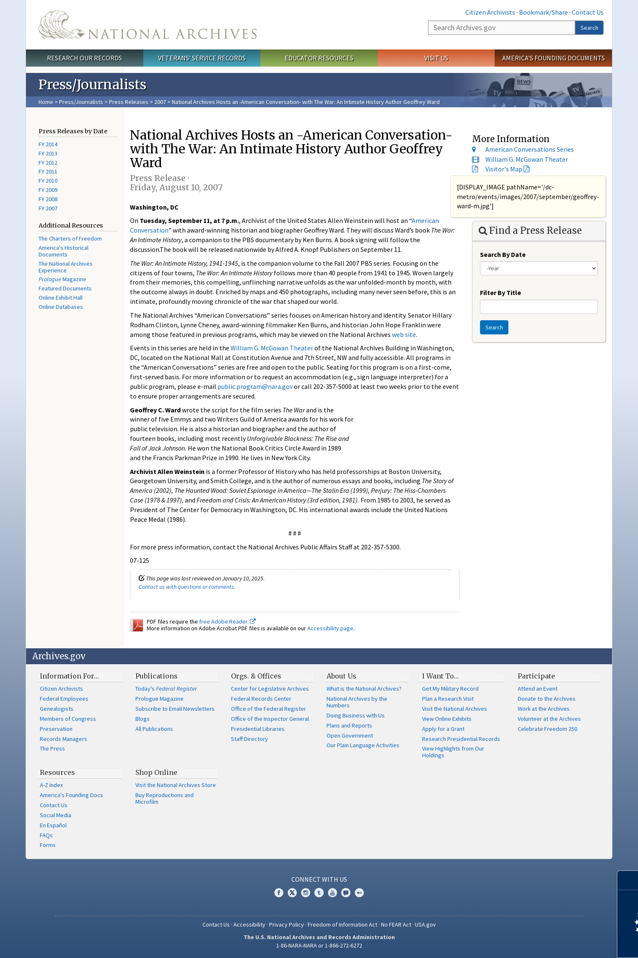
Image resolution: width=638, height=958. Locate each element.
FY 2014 (48, 144)
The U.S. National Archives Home (148, 24)
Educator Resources (319, 58)
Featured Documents (65, 288)
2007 (160, 102)
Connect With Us (319, 879)
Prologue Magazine (159, 698)
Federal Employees (64, 698)
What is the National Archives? (364, 688)
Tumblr (319, 893)
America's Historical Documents (63, 251)
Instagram (306, 893)
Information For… (69, 676)
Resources (57, 772)
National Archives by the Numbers (357, 702)
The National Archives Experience (66, 267)
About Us (341, 676)
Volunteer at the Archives (549, 718)
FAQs (46, 835)
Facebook (279, 893)
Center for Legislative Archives (270, 688)
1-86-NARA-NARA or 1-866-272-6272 (319, 945)
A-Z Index (51, 785)
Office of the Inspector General (270, 718)
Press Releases (128, 102)
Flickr (359, 893)
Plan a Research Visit (448, 698)
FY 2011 (48, 171)
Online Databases (61, 307)
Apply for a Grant (443, 729)
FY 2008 (48, 199)
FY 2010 (48, 180)
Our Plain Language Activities (363, 745)
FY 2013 (48, 153)
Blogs (142, 718)
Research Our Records (84, 58)
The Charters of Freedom (70, 238)
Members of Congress (68, 718)
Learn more (563, 943)
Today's (166, 688)
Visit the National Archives (454, 708)
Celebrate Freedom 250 (547, 729)
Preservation (56, 729)
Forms (48, 845)
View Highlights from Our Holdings (453, 752)
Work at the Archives (544, 708)
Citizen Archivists (490, 12)
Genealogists (56, 708)
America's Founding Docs (71, 795)
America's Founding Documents (553, 58)
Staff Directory (249, 739)
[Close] (628, 880)
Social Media (55, 815)
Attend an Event (538, 688)
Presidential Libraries (258, 729)
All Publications (154, 729)
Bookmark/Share (543, 12)
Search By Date (503, 254)
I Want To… (440, 676)
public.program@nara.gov (255, 386)
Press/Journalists (81, 102)
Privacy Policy (286, 924)
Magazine (62, 279)
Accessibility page (330, 628)
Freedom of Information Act (342, 924)
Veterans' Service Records (202, 58)
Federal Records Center (261, 698)
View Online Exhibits (447, 718)
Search (589, 27)
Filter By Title (500, 292)
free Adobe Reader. (227, 621)
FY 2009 (48, 190)
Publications (156, 676)
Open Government (350, 735)
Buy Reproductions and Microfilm (164, 798)
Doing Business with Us (356, 715)
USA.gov (425, 924)
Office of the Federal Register (268, 708)
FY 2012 (48, 162)
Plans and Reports (349, 725)
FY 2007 (48, 208)
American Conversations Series (529, 149)
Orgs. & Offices (256, 676)
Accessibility (249, 924)
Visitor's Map (503, 169)
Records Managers (63, 739)
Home (46, 102)
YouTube (332, 893)
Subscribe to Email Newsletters (175, 708)
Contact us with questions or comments (186, 586)
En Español (53, 825)
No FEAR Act (396, 924)
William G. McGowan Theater (272, 348)
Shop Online (156, 772)
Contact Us (588, 12)
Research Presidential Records (461, 739)
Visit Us (436, 58)
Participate (536, 676)
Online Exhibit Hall (61, 297)
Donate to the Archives (547, 698)
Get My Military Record (450, 688)
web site (404, 334)
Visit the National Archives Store (175, 785)
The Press (52, 748)
